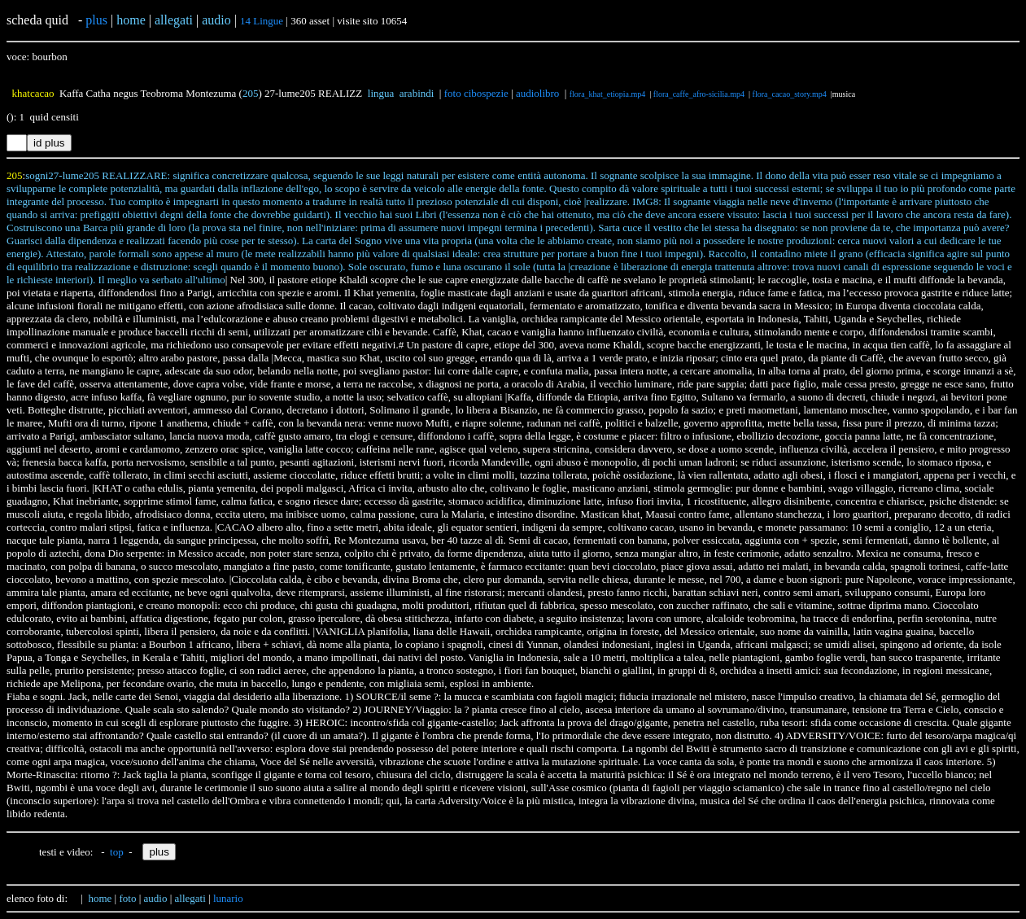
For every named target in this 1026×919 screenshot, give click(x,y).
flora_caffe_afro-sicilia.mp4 (698, 94)
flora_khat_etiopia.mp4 (608, 94)
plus (96, 20)
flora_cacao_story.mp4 (790, 94)
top (117, 852)
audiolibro (537, 93)
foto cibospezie (476, 93)
